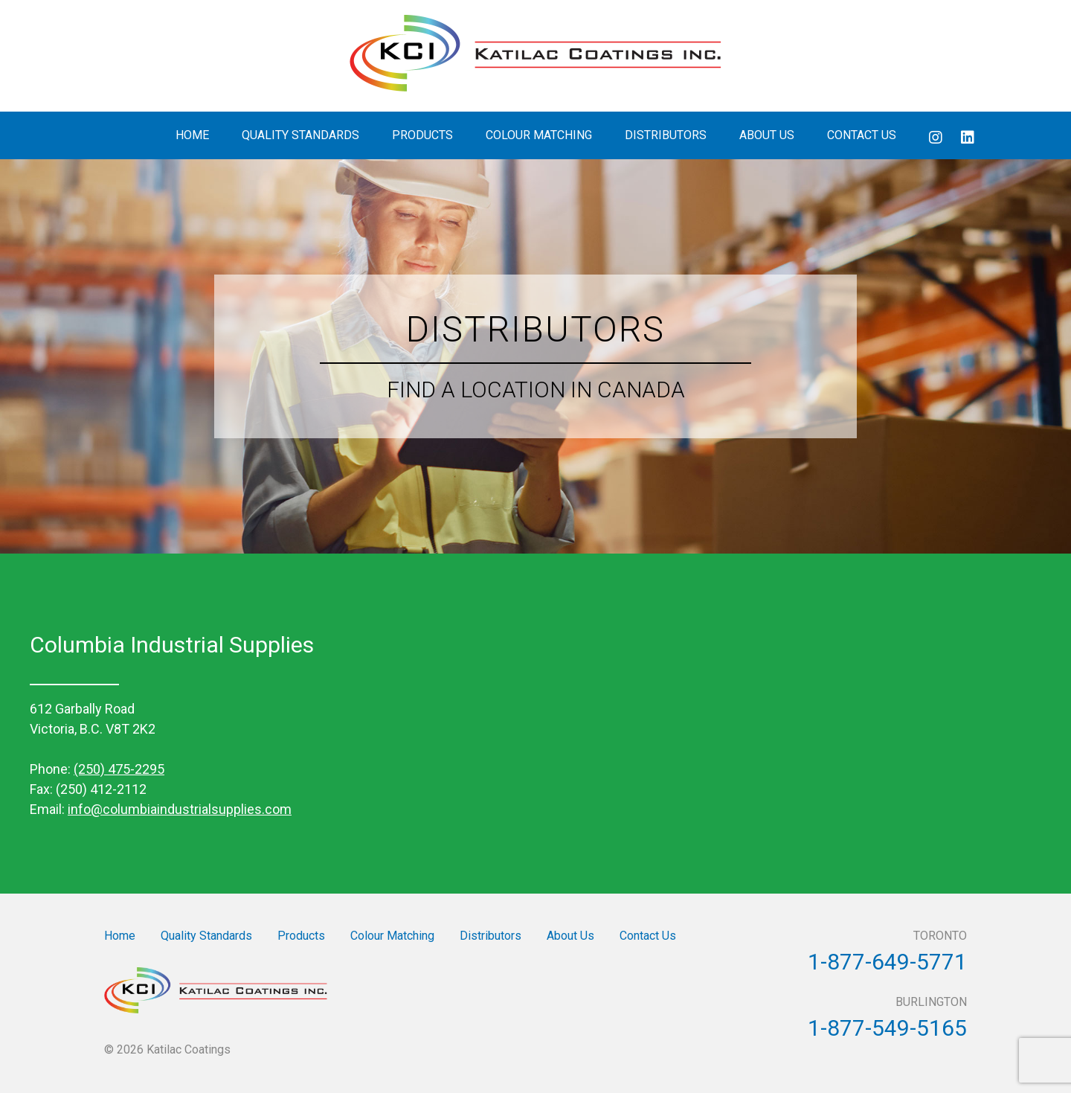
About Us (766, 135)
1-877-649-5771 (887, 962)
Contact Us (861, 135)
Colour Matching (539, 135)
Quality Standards (300, 135)
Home (192, 135)
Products (422, 135)
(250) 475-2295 (119, 769)
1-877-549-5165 (887, 1028)
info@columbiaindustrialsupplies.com (180, 809)
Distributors (666, 135)
